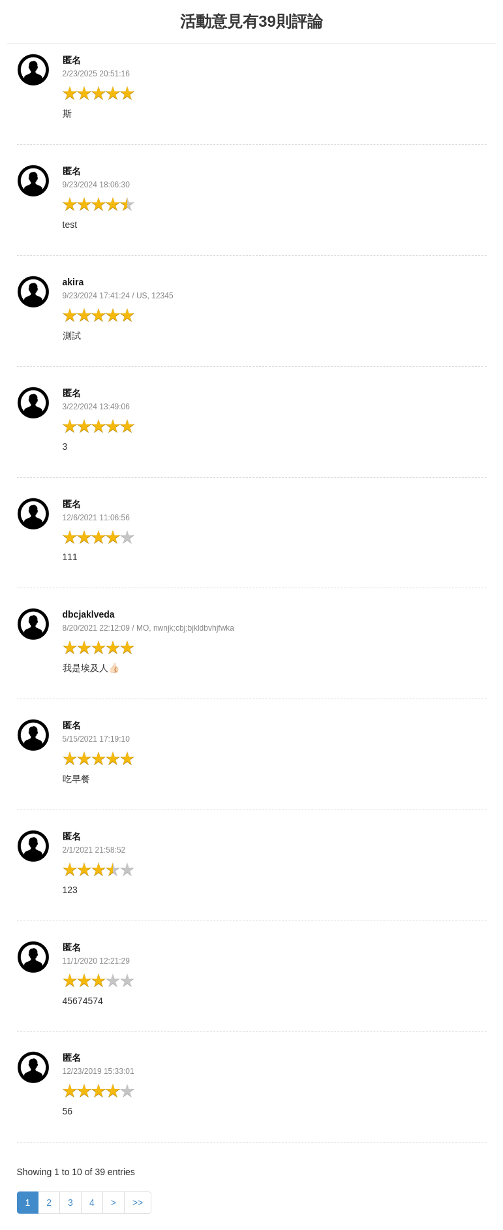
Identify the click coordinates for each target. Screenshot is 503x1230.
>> (137, 1202)
